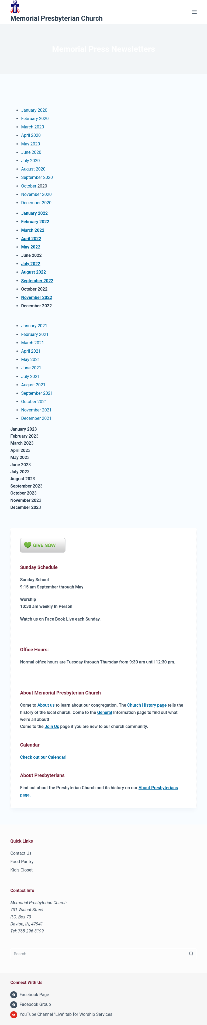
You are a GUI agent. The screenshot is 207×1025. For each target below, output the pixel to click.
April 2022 (31, 238)
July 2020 (30, 160)
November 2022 (36, 297)
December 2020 (36, 202)
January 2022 (34, 213)
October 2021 (34, 401)
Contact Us (21, 853)
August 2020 (33, 169)
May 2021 (30, 359)
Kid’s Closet (21, 870)
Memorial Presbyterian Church (56, 18)
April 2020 (31, 135)
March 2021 (32, 342)
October (28, 186)
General (104, 712)
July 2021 (30, 376)
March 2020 (32, 127)
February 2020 (35, 118)
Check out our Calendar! (43, 757)
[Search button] (191, 953)
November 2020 (36, 194)
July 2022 (30, 263)
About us (46, 705)
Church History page (147, 705)
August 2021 (33, 384)
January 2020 (34, 110)
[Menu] (194, 11)
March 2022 (32, 230)
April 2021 (31, 351)
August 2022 (33, 272)
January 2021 (34, 325)
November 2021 (36, 410)
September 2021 (37, 393)
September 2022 (37, 280)
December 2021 (36, 418)
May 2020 (30, 144)
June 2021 (31, 367)
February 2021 (35, 334)
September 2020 (37, 177)
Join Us (52, 726)
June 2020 (31, 152)
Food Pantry (21, 861)
